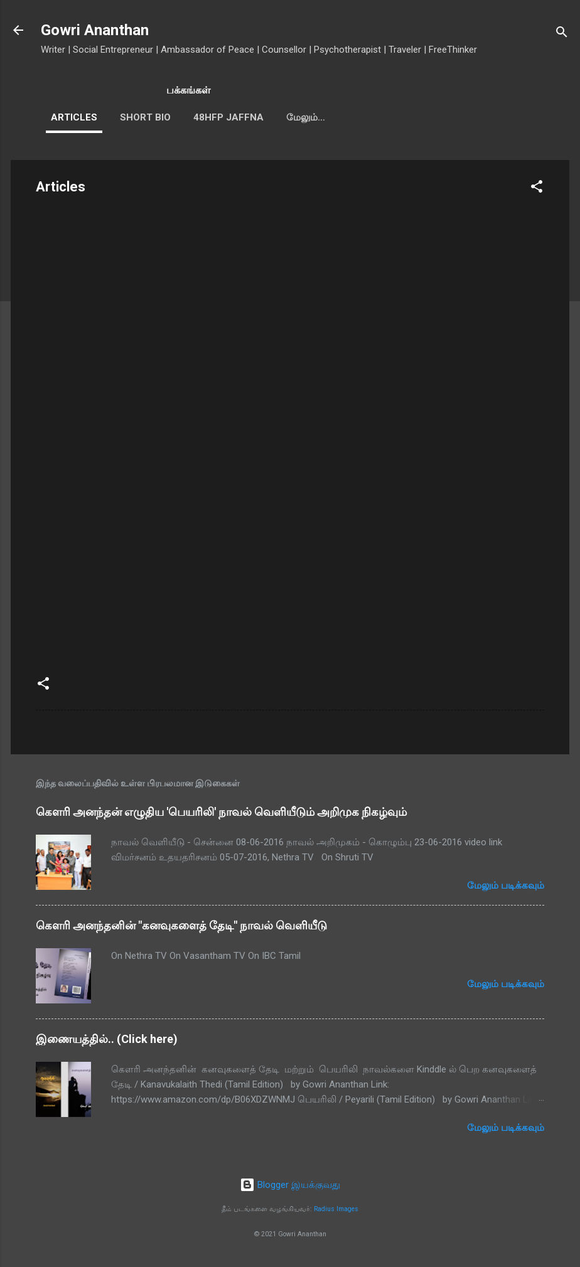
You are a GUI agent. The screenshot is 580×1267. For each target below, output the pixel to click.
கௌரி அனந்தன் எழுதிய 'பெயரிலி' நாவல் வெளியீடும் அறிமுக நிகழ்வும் (221, 811)
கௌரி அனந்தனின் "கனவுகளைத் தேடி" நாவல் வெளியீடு (181, 925)
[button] (536, 188)
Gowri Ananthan (95, 30)
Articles (74, 117)
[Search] (561, 34)
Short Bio (145, 117)
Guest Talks (318, 117)
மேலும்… (392, 117)
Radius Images (336, 1209)
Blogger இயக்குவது (290, 1184)
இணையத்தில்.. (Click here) (107, 1038)
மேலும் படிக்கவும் (505, 885)
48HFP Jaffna (228, 117)
